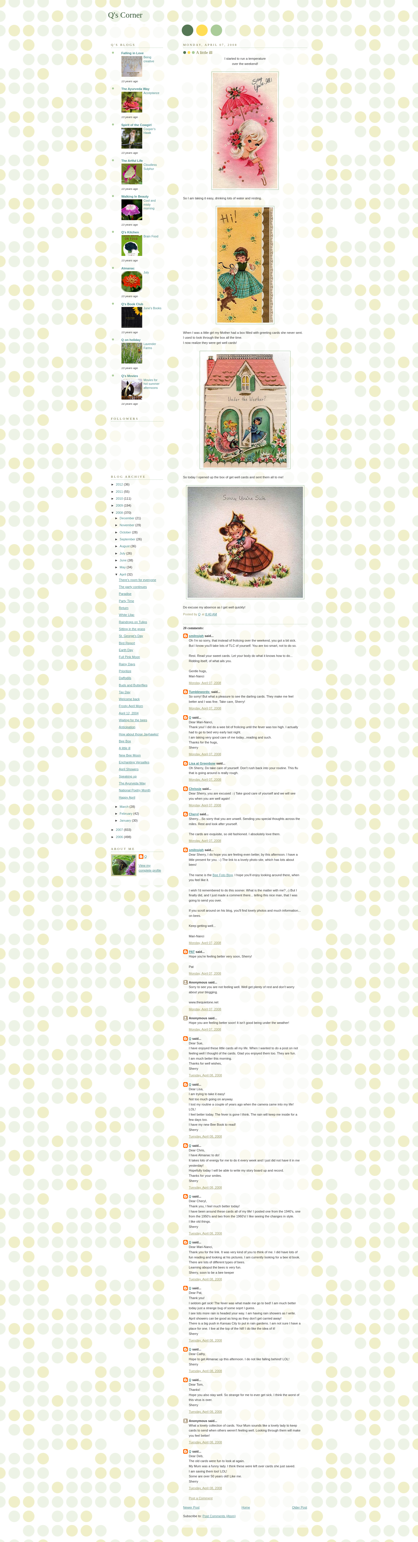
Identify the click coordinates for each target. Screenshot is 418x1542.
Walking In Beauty (135, 196)
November (127, 525)
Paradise (125, 593)
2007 (120, 829)
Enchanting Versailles (134, 762)
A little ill (124, 748)
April (123, 574)
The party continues (133, 587)
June (124, 560)
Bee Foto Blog (223, 875)
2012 (120, 484)
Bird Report (127, 643)
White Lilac (126, 615)
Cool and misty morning (150, 204)
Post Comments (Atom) (219, 1516)
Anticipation (127, 727)
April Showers (128, 769)
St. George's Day (131, 636)
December (127, 518)
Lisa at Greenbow (202, 763)
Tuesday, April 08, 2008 (205, 1075)
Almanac (128, 268)
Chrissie (195, 788)
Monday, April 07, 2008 (205, 683)
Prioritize (125, 671)
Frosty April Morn (131, 706)
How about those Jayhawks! (139, 734)
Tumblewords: (200, 692)
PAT (192, 951)
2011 (120, 491)
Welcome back (129, 699)
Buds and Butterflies (133, 685)
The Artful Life (132, 160)
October (126, 532)
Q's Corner (125, 14)
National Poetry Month (134, 790)
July (146, 272)
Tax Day (124, 692)
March (125, 806)
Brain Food (151, 236)
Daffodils (125, 678)
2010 (120, 498)
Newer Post (191, 1507)
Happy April (127, 797)
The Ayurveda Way (135, 89)
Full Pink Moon (129, 657)
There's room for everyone (137, 580)
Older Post (299, 1507)
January (126, 820)
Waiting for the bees (133, 720)
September (128, 539)
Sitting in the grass (132, 629)
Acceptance (152, 93)
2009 (120, 505)
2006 (120, 837)
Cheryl (194, 814)
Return (123, 608)
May (123, 567)
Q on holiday (131, 340)
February (126, 813)
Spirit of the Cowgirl (136, 125)
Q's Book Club (132, 304)
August (125, 546)
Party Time (126, 601)
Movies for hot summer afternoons (152, 384)
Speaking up (127, 776)
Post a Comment (201, 1498)
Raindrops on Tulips (133, 622)
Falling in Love (132, 53)
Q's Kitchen (130, 232)
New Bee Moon (130, 755)
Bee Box (125, 741)
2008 (120, 512)
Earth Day (126, 650)
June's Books (153, 308)
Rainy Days (127, 664)
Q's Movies (129, 376)
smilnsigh (196, 636)
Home (245, 1507)
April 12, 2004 (128, 713)
